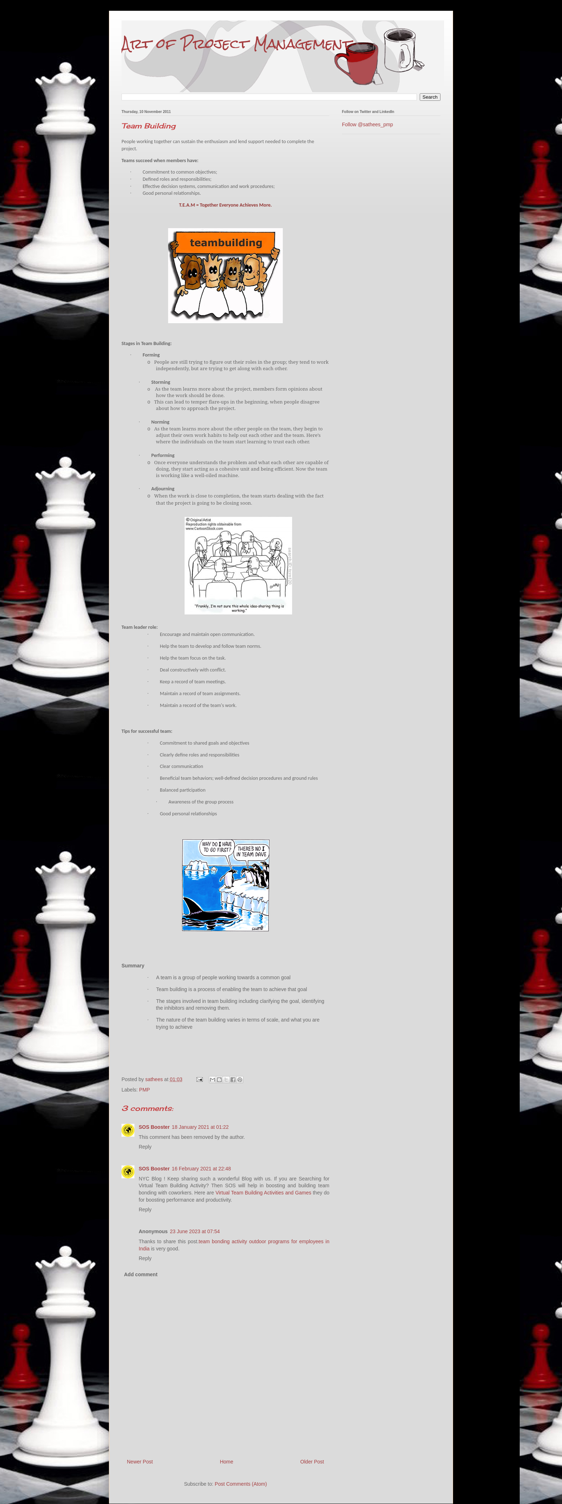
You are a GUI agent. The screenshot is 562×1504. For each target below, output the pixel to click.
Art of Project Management (237, 43)
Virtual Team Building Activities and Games (263, 1193)
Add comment (140, 1274)
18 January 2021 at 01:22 (200, 1127)
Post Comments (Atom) (241, 1484)
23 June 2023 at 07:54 (195, 1231)
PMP (144, 1090)
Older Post (312, 1462)
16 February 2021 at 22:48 (201, 1168)
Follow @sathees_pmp (367, 124)
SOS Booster (154, 1127)
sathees (154, 1079)
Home (226, 1462)
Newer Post (140, 1462)
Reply (145, 1147)
